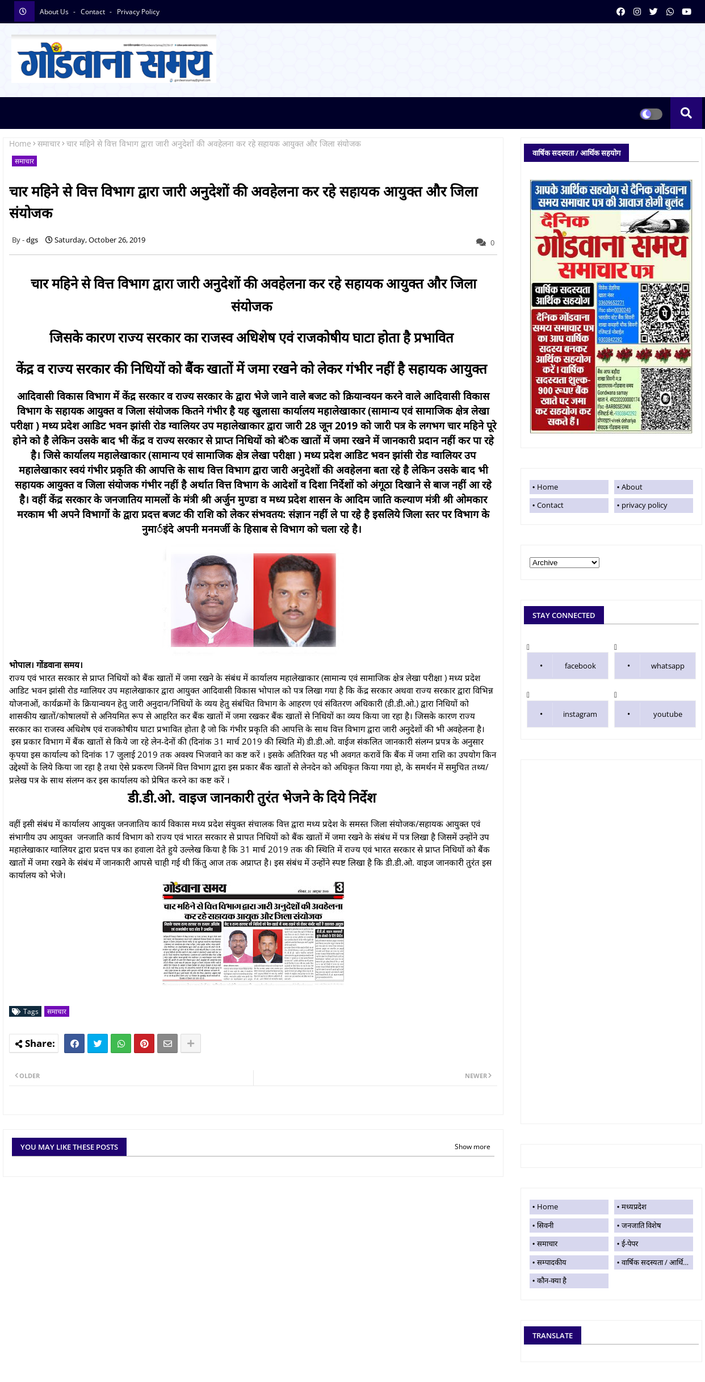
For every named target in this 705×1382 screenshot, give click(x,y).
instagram (580, 714)
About (632, 487)
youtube (667, 714)
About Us (55, 11)
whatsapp (668, 666)
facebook (580, 666)
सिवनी (545, 1225)
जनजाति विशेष (641, 1225)
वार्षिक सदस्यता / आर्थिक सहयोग (657, 1262)
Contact (550, 505)
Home (20, 143)
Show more (472, 1146)
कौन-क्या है (551, 1280)
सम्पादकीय (551, 1262)
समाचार (48, 143)
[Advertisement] (611, 941)
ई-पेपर (630, 1243)
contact (94, 11)
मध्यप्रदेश (634, 1206)
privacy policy (138, 11)
